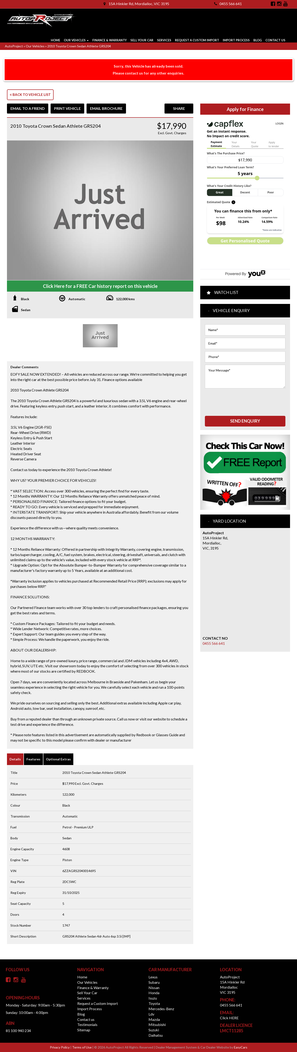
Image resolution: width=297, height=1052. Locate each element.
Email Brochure (106, 108)
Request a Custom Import (197, 40)
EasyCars (240, 1047)
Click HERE (229, 1018)
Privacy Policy (60, 1047)
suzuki (153, 1030)
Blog (257, 40)
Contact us (275, 40)
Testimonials (87, 1024)
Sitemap (83, 1030)
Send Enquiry (245, 420)
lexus (153, 977)
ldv (151, 1014)
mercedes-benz (161, 1008)
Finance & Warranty (109, 40)
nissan (153, 987)
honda (153, 992)
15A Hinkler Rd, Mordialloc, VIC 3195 (136, 3)
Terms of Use (82, 1047)
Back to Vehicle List (30, 94)
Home (55, 40)
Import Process (236, 40)
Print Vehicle (67, 108)
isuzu (152, 998)
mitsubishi (157, 1024)
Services (164, 40)
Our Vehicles (76, 40)
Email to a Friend (27, 108)
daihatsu (155, 1035)
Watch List (226, 292)
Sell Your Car (141, 40)
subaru (154, 982)
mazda (154, 1019)
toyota (154, 1003)
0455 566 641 (228, 3)
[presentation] (240, 400)
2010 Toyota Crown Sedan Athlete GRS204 (79, 46)
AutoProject (14, 46)
